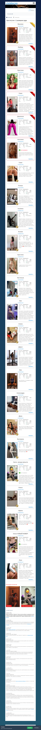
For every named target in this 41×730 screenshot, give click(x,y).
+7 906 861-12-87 (20, 210)
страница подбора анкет (12, 629)
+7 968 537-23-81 (20, 535)
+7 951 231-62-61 (20, 279)
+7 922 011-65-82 (20, 26)
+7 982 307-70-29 (20, 489)
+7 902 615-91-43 (20, 72)
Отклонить (36, 727)
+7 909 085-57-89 (20, 233)
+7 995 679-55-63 (20, 371)
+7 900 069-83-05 (20, 141)
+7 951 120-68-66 (20, 187)
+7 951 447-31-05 (20, 164)
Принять (30, 727)
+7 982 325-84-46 (20, 95)
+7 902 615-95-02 (20, 49)
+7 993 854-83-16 (20, 512)
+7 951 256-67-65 (20, 325)
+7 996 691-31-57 (20, 302)
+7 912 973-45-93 (20, 118)
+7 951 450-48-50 (20, 464)
